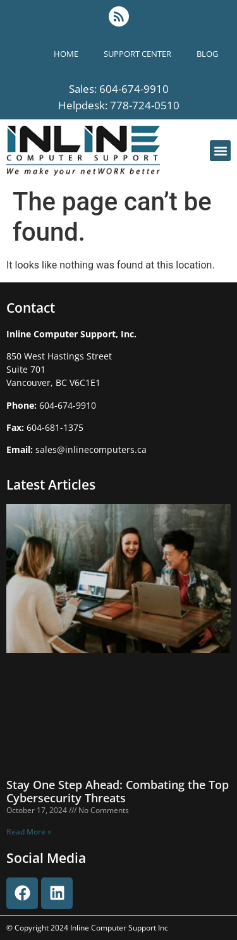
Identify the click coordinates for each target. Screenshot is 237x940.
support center (137, 53)
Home (66, 53)
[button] (220, 150)
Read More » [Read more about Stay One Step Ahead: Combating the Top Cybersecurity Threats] (28, 831)
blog (207, 53)
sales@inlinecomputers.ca (91, 449)
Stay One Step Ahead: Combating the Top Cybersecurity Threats (117, 791)
